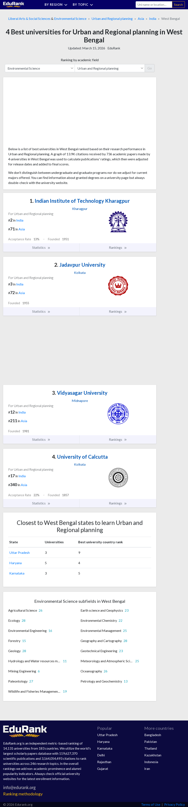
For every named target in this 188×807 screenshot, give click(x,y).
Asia (141, 18)
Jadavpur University (79, 265)
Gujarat (102, 768)
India (152, 18)
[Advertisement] (39, 113)
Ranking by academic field (80, 60)
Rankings (118, 247)
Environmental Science (70, 18)
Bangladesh (152, 735)
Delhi (101, 755)
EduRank (113, 48)
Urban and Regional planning (112, 18)
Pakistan (150, 741)
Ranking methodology (23, 793)
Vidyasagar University (79, 393)
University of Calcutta (80, 457)
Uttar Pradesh (19, 552)
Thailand (150, 748)
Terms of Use (150, 804)
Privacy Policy (174, 804)
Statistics (41, 247)
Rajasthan (104, 762)
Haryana (15, 563)
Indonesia (151, 762)
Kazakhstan (152, 755)
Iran (147, 768)
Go (149, 68)
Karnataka (16, 573)
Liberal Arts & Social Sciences (29, 18)
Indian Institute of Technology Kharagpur (80, 201)
